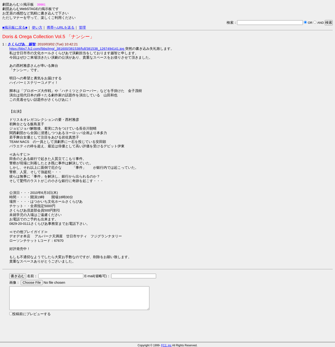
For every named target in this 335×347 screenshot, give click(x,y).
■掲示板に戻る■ (14, 27)
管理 (82, 27)
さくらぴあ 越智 (22, 44)
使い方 (37, 27)
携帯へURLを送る (60, 27)
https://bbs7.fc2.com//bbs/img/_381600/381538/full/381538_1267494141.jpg (67, 49)
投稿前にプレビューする (31, 314)
